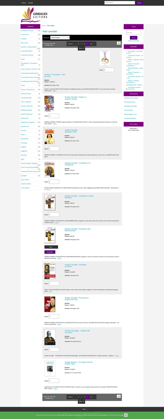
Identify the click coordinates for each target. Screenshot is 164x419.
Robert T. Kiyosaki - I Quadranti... (134, 64)
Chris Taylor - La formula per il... (135, 52)
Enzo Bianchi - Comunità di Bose (30, 64)
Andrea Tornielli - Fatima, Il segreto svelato (75, 98)
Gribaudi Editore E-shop (76, 413)
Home (24, 3)
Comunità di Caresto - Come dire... (134, 88)
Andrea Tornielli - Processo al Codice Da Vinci (76, 299)
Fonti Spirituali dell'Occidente (30, 73)
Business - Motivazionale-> (30, 47)
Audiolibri (30, 39)
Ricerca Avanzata (133, 41)
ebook (30, 59)
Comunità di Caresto (30, 55)
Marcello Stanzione (30, 114)
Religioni (30, 147)
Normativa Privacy (129, 102)
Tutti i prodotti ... (26, 188)
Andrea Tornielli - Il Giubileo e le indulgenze (77, 164)
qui (122, 417)
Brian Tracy (30, 43)
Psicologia (30, 143)
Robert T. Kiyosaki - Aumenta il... (133, 81)
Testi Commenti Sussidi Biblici (30, 168)
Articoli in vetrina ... (26, 184)
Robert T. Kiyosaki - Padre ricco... (135, 60)
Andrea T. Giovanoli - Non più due (54, 75)
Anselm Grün (30, 34)
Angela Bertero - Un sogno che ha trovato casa (78, 363)
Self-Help (30, 155)
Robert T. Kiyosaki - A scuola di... (134, 73)
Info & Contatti (128, 110)
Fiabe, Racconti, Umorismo (30, 69)
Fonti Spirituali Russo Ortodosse (30, 78)
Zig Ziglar (30, 176)
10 (91, 43)
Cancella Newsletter (130, 118)
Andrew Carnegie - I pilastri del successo (77, 331)
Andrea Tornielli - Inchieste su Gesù (75, 265)
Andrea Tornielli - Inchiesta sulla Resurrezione (77, 230)
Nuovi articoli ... (25, 179)
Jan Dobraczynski (30, 98)
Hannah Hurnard (30, 94)
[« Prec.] (70, 43)
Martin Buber (30, 118)
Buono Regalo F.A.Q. (130, 114)
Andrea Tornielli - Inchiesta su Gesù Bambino (79, 197)
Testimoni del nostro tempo (30, 171)
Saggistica (30, 151)
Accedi (30, 3)
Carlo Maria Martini (30, 51)
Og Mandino (30, 139)
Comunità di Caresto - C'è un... (135, 77)
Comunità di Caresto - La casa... (135, 56)
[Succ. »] (81, 48)
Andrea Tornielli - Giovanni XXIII (71, 131)
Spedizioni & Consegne (131, 98)
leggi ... (54, 90)
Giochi (30, 85)
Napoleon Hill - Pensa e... (135, 85)
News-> (30, 134)
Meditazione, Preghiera (30, 122)
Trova (133, 26)
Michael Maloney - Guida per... (135, 69)
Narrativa (30, 130)
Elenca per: (47, 37)
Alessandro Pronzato (30, 30)
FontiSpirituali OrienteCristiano (30, 82)
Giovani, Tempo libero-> (30, 90)
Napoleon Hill (30, 126)
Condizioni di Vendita (130, 106)
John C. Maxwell (30, 102)
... (75, 43)
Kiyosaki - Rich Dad (30, 106)
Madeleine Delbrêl (30, 110)
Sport (30, 159)
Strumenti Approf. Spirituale (30, 164)
